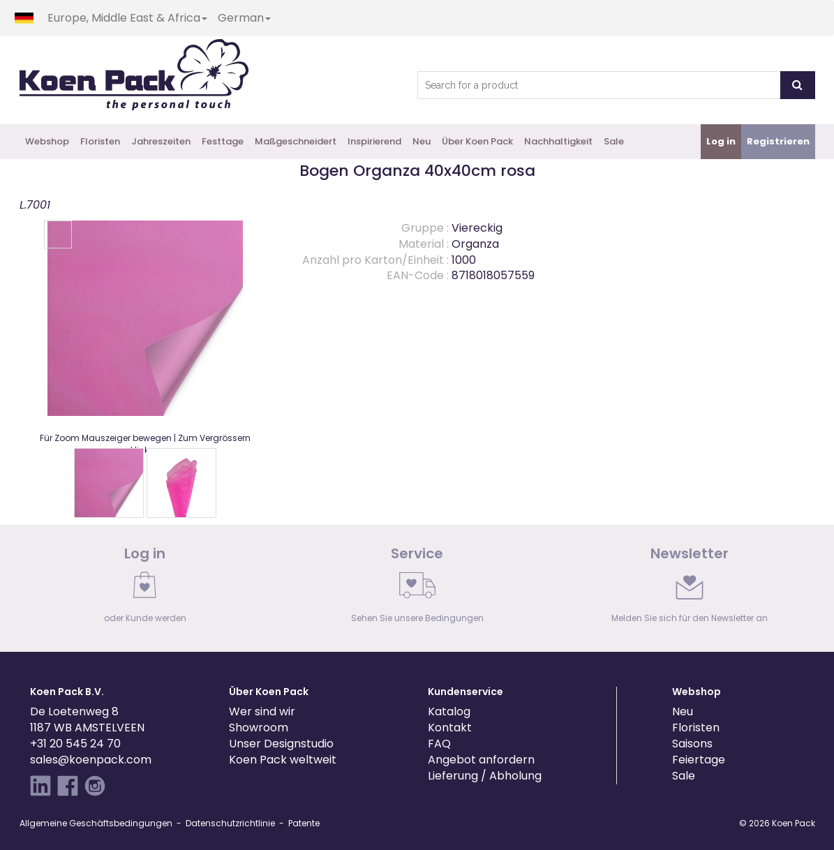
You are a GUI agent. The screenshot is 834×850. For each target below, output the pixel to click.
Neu (421, 141)
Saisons (692, 744)
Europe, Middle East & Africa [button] (127, 18)
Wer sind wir (262, 711)
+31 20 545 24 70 (75, 744)
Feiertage (698, 760)
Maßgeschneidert (295, 141)
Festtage (223, 141)
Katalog (449, 711)
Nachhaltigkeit (558, 141)
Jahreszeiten (161, 141)
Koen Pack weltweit (282, 760)
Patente (304, 823)
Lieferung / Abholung (485, 776)
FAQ (439, 744)
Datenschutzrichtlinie (230, 823)
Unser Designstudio (281, 744)
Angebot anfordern (481, 760)
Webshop (47, 141)
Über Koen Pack (477, 141)
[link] (145, 588)
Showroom (258, 727)
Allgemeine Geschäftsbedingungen (96, 823)
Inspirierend (374, 141)
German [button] (244, 18)
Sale (614, 141)
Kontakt (450, 727)
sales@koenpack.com (90, 760)
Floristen (100, 141)
